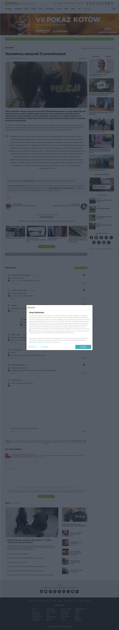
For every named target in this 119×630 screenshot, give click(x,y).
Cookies (39, 342)
